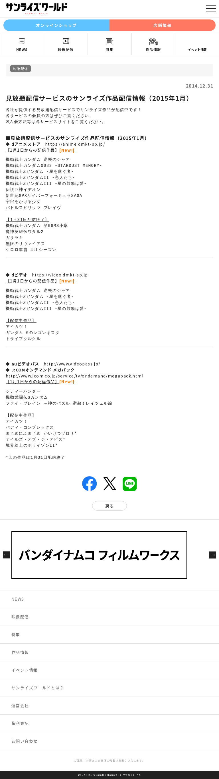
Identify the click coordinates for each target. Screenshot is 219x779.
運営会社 (20, 705)
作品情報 (153, 49)
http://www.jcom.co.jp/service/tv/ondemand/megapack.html (74, 376)
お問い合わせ (24, 741)
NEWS (22, 49)
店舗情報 (162, 25)
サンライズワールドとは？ (37, 688)
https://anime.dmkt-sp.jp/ (75, 144)
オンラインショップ (56, 25)
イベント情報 (197, 49)
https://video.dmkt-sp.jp (60, 275)
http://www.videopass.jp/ (72, 364)
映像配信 (66, 49)
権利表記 (20, 723)
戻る (109, 506)
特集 (109, 49)
